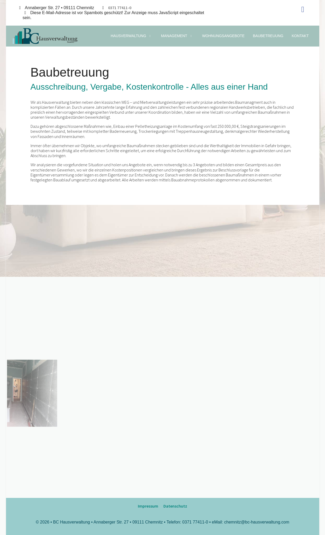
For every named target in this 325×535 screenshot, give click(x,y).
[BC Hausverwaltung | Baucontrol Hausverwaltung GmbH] (45, 36)
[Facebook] (303, 9)
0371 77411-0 (119, 7)
